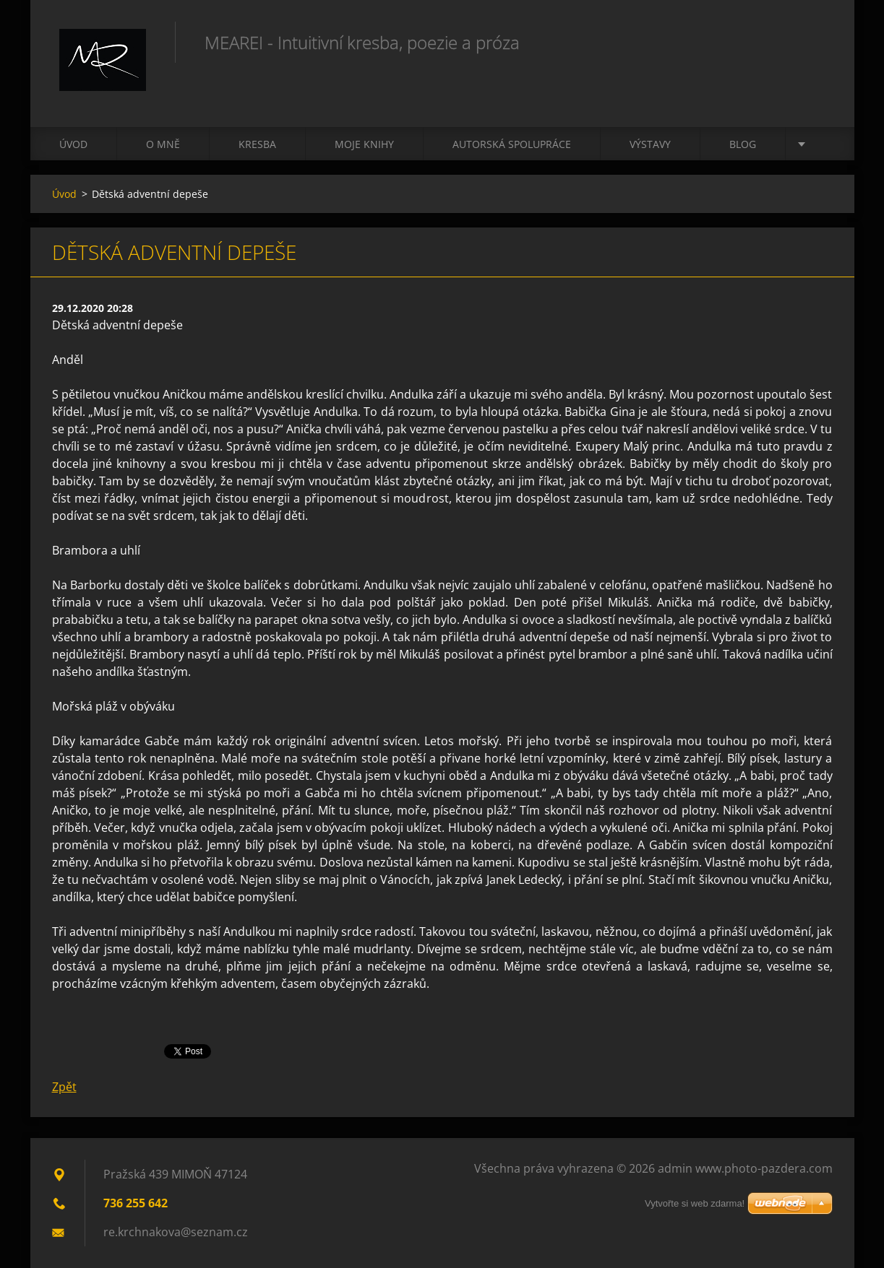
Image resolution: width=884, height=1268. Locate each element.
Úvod (73, 144)
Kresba (257, 144)
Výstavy (650, 144)
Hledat (816, 42)
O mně (163, 144)
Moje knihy (364, 144)
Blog (742, 144)
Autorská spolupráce (511, 144)
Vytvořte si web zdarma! (694, 1203)
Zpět (64, 1087)
